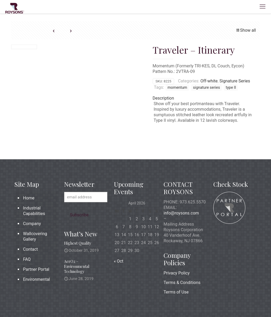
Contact (30, 231)
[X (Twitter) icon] (227, 304)
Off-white (209, 80)
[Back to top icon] (251, 304)
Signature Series (234, 80)
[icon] (238, 304)
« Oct (118, 243)
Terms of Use (176, 274)
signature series (206, 87)
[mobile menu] (262, 6)
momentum (177, 87)
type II (231, 87)
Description (163, 98)
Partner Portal (36, 251)
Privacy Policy (177, 255)
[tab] (205, 98)
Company (32, 205)
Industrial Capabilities (34, 193)
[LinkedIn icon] (233, 304)
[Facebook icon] (222, 304)
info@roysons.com (181, 195)
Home (28, 180)
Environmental (36, 261)
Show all (246, 30)
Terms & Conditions (182, 264)
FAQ (27, 241)
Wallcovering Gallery (35, 218)
